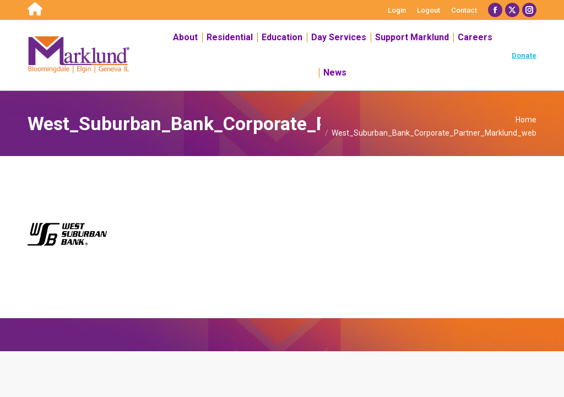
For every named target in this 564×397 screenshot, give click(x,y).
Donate (524, 55)
